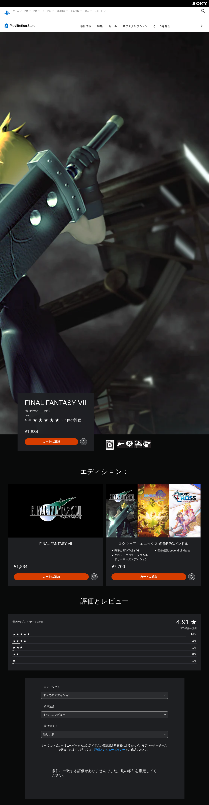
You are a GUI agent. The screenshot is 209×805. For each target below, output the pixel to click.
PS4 (35, 11)
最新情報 (75, 11)
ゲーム (16, 11)
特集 (79, 22)
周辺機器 (61, 11)
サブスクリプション (114, 22)
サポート (98, 11)
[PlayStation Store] (20, 22)
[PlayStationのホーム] (7, 11)
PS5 (26, 11)
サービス (47, 11)
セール (91, 22)
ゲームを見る (140, 22)
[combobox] (104, 691)
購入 (87, 11)
